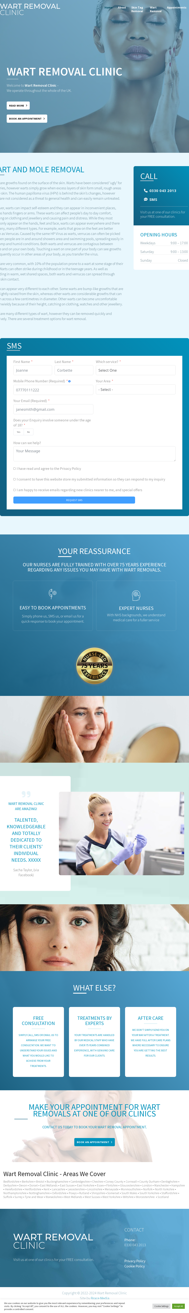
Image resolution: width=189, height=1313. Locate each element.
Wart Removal (156, 9)
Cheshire (97, 1181)
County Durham (149, 1181)
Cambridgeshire (80, 1181)
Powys (72, 1193)
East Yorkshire (85, 1185)
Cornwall (131, 1181)
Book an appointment (27, 118)
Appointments (176, 7)
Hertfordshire (33, 1189)
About (122, 7)
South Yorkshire (149, 1193)
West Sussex (92, 1197)
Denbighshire (169, 1181)
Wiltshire (128, 1197)
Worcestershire (145, 1197)
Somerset (113, 1193)
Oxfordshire (59, 1193)
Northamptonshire (15, 1193)
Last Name (63, 361)
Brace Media (100, 1298)
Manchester (161, 1185)
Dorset (33, 1185)
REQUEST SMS (74, 500)
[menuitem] (108, 9)
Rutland (84, 1193)
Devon (23, 1185)
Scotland (163, 1197)
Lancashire (58, 1189)
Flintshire (112, 1185)
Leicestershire (76, 1189)
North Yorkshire (164, 1189)
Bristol (40, 1181)
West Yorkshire (111, 1197)
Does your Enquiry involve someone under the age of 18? (52, 423)
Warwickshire (54, 1197)
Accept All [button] (178, 1306)
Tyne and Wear (34, 1197)
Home (109, 7)
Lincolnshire (94, 1189)
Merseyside (112, 1189)
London (147, 1185)
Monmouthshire (131, 1189)
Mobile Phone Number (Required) (39, 381)
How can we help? (27, 442)
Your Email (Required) (30, 400)
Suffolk (7, 1197)
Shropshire (98, 1193)
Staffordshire (169, 1193)
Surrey (19, 1197)
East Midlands (49, 1185)
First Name (21, 361)
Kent (46, 1189)
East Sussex (67, 1185)
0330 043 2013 (160, 190)
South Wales (129, 1193)
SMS (150, 199)
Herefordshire (13, 1189)
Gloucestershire (130, 1185)
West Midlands (73, 1197)
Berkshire (28, 1181)
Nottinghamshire (39, 1193)
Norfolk (148, 1189)
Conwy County (114, 1181)
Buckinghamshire (57, 1181)
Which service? (107, 361)
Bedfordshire (11, 1181)
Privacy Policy (70, 468)
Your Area (103, 381)
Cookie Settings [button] (161, 1306)
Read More (18, 105)
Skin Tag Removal (137, 9)
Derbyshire (10, 1185)
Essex (100, 1185)
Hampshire (178, 1185)
